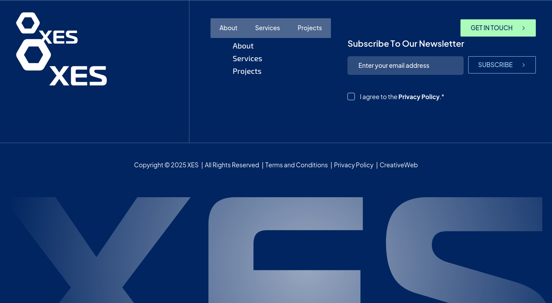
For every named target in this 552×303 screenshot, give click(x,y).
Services (267, 28)
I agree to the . (402, 97)
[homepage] (47, 28)
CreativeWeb (399, 165)
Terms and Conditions (296, 165)
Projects (309, 28)
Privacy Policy (419, 97)
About (228, 28)
